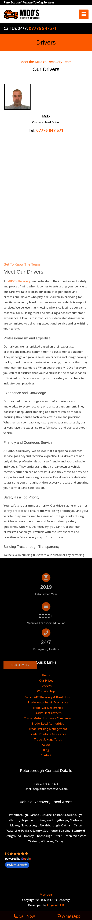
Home (46, 675)
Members (46, 894)
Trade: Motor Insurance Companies (48, 718)
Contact (46, 755)
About (46, 745)
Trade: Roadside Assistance (47, 734)
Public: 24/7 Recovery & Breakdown (47, 697)
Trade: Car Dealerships (47, 708)
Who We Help (46, 691)
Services (46, 686)
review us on (17, 864)
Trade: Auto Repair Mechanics (48, 702)
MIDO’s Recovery (19, 429)
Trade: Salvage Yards (48, 739)
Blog (46, 750)
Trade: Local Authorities (48, 723)
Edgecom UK (55, 905)
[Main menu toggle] (84, 14)
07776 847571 (43, 28)
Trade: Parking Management (47, 729)
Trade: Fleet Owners (47, 713)
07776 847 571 (49, 130)
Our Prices (46, 680)
